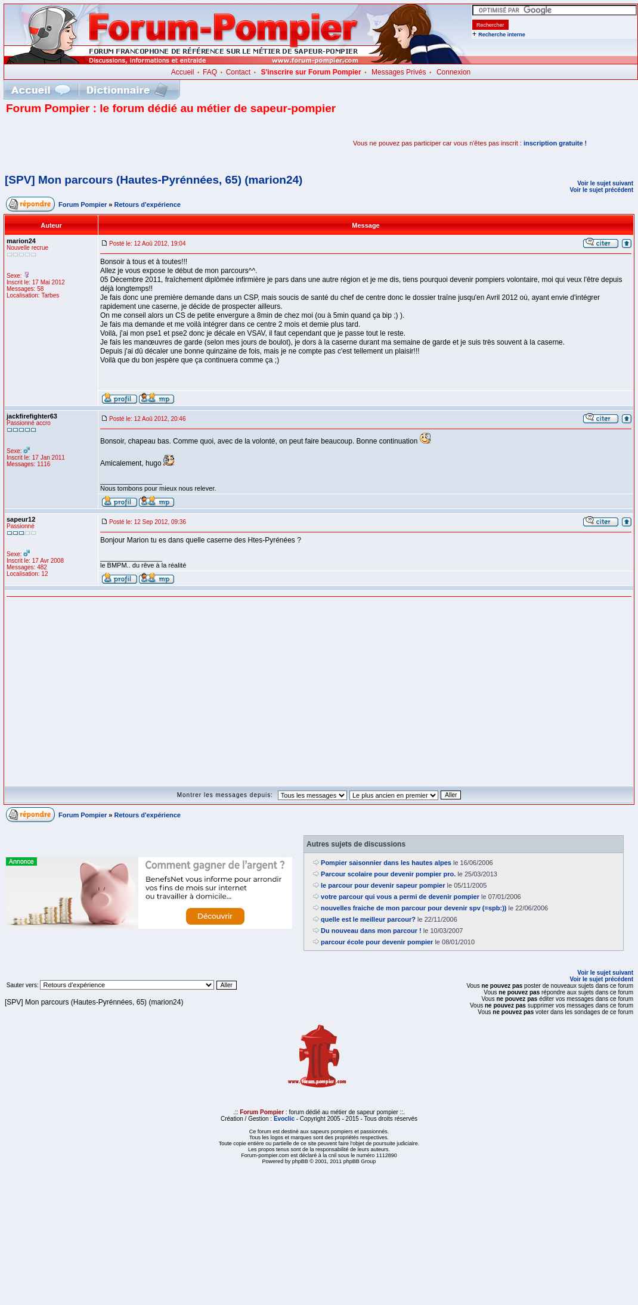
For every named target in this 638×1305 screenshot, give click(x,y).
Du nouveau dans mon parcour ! (371, 930)
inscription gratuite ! (555, 143)
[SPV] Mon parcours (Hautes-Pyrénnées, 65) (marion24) (153, 179)
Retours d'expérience (147, 204)
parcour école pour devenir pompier (377, 942)
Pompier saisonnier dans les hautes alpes (386, 862)
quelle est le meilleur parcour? (368, 919)
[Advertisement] (145, 143)
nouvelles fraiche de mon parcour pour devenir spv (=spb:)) (413, 908)
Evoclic (284, 1118)
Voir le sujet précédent (601, 190)
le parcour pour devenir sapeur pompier (383, 885)
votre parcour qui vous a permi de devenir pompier (400, 896)
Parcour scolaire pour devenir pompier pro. (388, 874)
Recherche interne (501, 35)
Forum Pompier (82, 204)
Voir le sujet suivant (605, 183)
